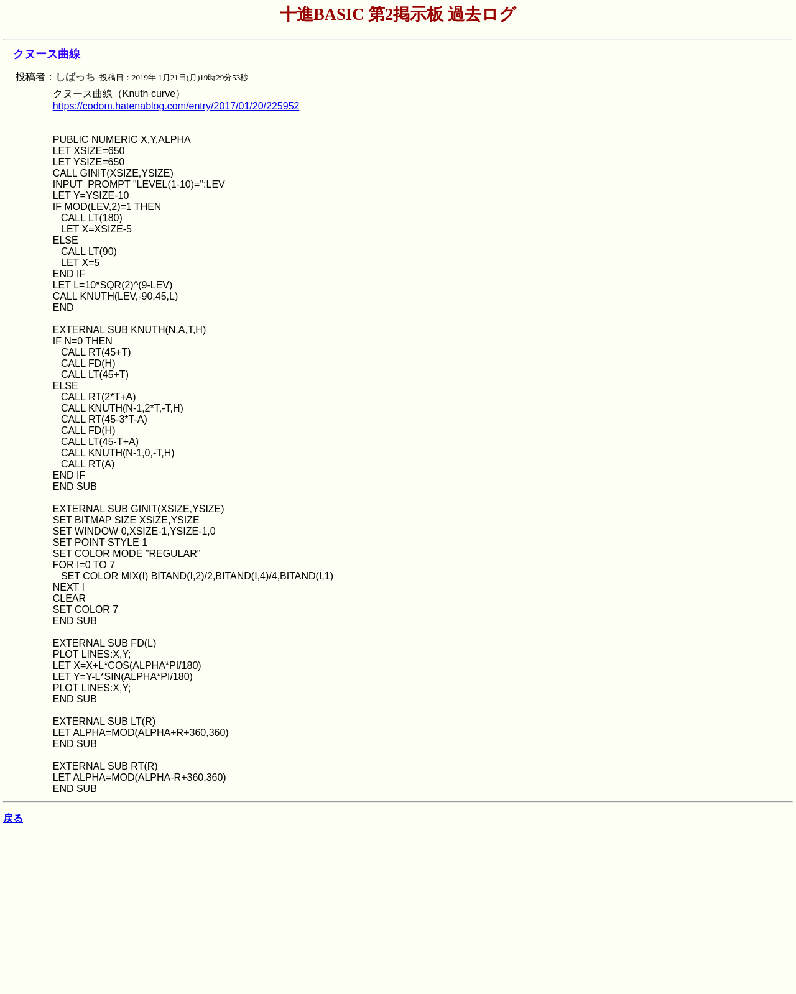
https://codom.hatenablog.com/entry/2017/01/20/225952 (176, 106)
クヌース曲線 (46, 54)
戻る (13, 818)
